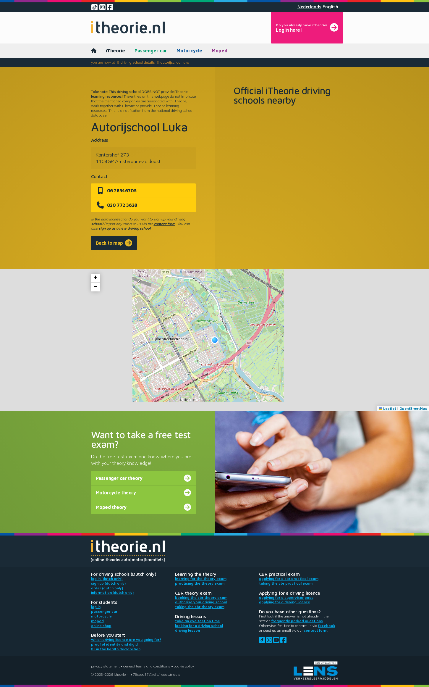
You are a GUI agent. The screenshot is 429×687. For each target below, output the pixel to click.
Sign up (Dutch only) (108, 583)
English (330, 7)
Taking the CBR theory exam (199, 606)
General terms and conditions (146, 666)
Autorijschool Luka (175, 62)
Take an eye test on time (197, 621)
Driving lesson (187, 630)
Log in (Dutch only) (107, 578)
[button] (214, 340)
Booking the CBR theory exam (201, 597)
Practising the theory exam (199, 583)
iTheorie (115, 50)
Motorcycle (189, 50)
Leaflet (387, 408)
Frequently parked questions (297, 621)
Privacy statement (105, 666)
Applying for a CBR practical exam (288, 578)
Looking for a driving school (199, 625)
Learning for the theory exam (200, 578)
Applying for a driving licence (284, 602)
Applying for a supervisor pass (286, 597)
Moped (219, 50)
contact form (164, 224)
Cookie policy (184, 666)
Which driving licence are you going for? (126, 639)
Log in (96, 606)
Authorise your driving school (201, 602)
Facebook (326, 625)
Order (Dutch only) (107, 588)
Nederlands (309, 7)
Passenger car (151, 50)
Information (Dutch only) (112, 592)
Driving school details (138, 62)
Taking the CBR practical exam (286, 583)
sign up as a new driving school (124, 228)
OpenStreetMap (413, 408)
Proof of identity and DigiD (114, 644)
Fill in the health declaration (115, 649)
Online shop (101, 625)
